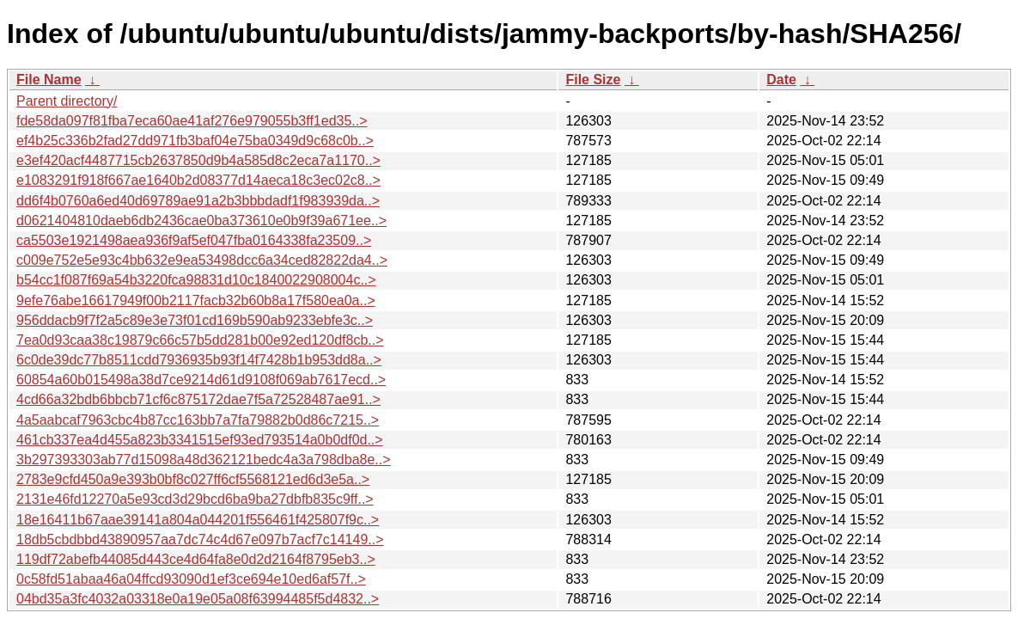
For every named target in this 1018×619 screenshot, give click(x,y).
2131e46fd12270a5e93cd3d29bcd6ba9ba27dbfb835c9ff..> (195, 499)
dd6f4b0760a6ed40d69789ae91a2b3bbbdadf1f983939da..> (198, 200)
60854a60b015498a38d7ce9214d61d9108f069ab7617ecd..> (201, 379)
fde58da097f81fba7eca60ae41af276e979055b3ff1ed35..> (192, 120)
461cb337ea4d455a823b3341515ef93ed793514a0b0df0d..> (199, 439)
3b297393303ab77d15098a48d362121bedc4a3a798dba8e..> (203, 459)
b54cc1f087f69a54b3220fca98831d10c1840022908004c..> (196, 280)
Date (781, 79)
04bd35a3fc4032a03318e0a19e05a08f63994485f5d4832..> (197, 598)
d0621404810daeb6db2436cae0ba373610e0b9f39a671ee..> (201, 220)
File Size (592, 79)
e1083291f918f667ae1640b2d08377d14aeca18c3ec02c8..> (198, 180)
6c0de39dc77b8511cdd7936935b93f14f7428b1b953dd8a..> (198, 359)
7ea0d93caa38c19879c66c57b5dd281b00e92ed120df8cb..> (200, 340)
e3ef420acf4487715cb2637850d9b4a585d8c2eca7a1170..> (198, 160)
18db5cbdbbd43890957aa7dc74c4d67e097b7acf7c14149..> (200, 539)
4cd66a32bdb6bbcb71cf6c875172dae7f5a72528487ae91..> (198, 399)
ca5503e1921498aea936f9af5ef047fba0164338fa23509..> (193, 240)
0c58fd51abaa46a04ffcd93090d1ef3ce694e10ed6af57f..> (191, 579)
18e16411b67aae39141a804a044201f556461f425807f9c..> (197, 519)
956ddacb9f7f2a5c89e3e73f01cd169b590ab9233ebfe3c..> (194, 320)
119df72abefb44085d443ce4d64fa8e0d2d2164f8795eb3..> (195, 559)
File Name (49, 79)
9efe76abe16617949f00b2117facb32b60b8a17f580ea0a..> (195, 300)
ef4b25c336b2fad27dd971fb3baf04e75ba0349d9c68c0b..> (195, 140)
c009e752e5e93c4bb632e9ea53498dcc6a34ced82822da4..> (201, 260)
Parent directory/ (66, 101)
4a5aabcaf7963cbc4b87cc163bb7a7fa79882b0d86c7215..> (197, 420)
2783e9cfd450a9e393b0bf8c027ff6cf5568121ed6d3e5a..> (192, 479)
